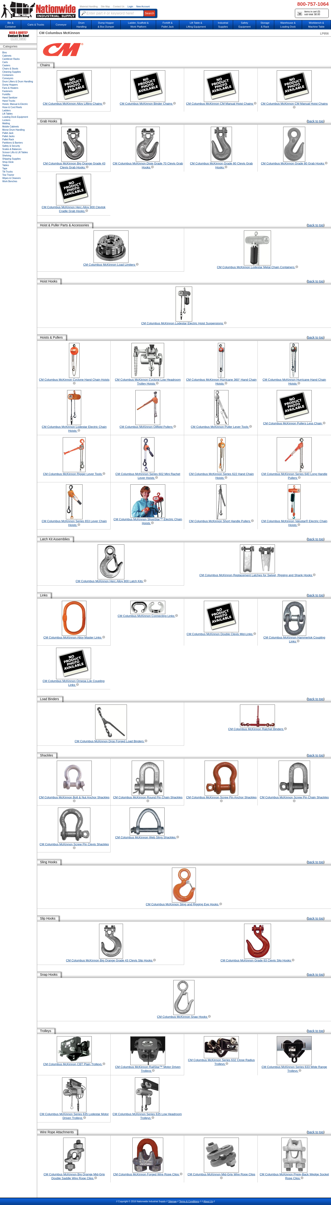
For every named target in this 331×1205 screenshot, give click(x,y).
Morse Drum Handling (13, 130)
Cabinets (6, 56)
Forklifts (6, 94)
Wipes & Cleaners (11, 178)
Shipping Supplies (11, 159)
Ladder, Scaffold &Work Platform (138, 24)
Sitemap (172, 1201)
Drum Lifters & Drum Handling (17, 81)
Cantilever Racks (11, 59)
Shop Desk (8, 162)
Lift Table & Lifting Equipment (196, 24)
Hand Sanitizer (9, 97)
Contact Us (118, 6)
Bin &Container (10, 24)
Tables (5, 165)
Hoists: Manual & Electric (15, 104)
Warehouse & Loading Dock (288, 24)
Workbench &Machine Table (316, 24)
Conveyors (7, 78)
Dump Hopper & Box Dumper (106, 24)
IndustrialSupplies (223, 24)
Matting (6, 123)
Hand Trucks (8, 101)
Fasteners (7, 91)
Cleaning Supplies (11, 72)
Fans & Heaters (10, 88)
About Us (208, 1201)
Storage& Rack (265, 24)
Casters (6, 65)
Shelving (6, 155)
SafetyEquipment (244, 24)
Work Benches (9, 181)
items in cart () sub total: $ (308, 13)
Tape (4, 168)
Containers (7, 75)
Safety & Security (11, 146)
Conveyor (61, 24)
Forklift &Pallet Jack (167, 24)
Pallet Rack (8, 139)
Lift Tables (7, 113)
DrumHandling (81, 24)
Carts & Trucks (36, 24)
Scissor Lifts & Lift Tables (15, 152)
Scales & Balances (11, 149)
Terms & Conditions (189, 1201)
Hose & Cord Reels (12, 107)
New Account (143, 6)
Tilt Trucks (7, 171)
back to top (316, 121)
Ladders (6, 110)
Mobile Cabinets (10, 126)
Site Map (105, 6)
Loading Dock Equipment (15, 117)
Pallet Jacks (8, 136)
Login (130, 6)
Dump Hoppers (10, 84)
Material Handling (89, 6)
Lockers (6, 120)
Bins (4, 52)
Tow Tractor (8, 175)
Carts (5, 62)
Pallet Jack (7, 133)
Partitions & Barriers (12, 142)
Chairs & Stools (10, 68)
